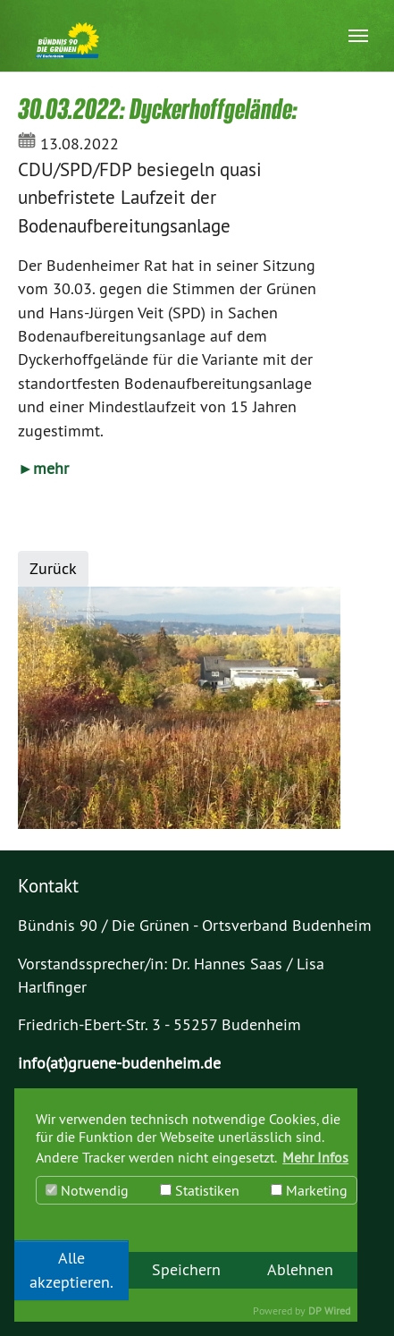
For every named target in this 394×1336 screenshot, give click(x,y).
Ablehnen (300, 1270)
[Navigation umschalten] (358, 35)
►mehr (43, 468)
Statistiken (199, 1190)
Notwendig (87, 1190)
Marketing (309, 1190)
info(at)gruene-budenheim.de (119, 1063)
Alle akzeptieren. (71, 1269)
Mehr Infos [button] (315, 1157)
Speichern (186, 1270)
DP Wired (329, 1310)
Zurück (53, 569)
